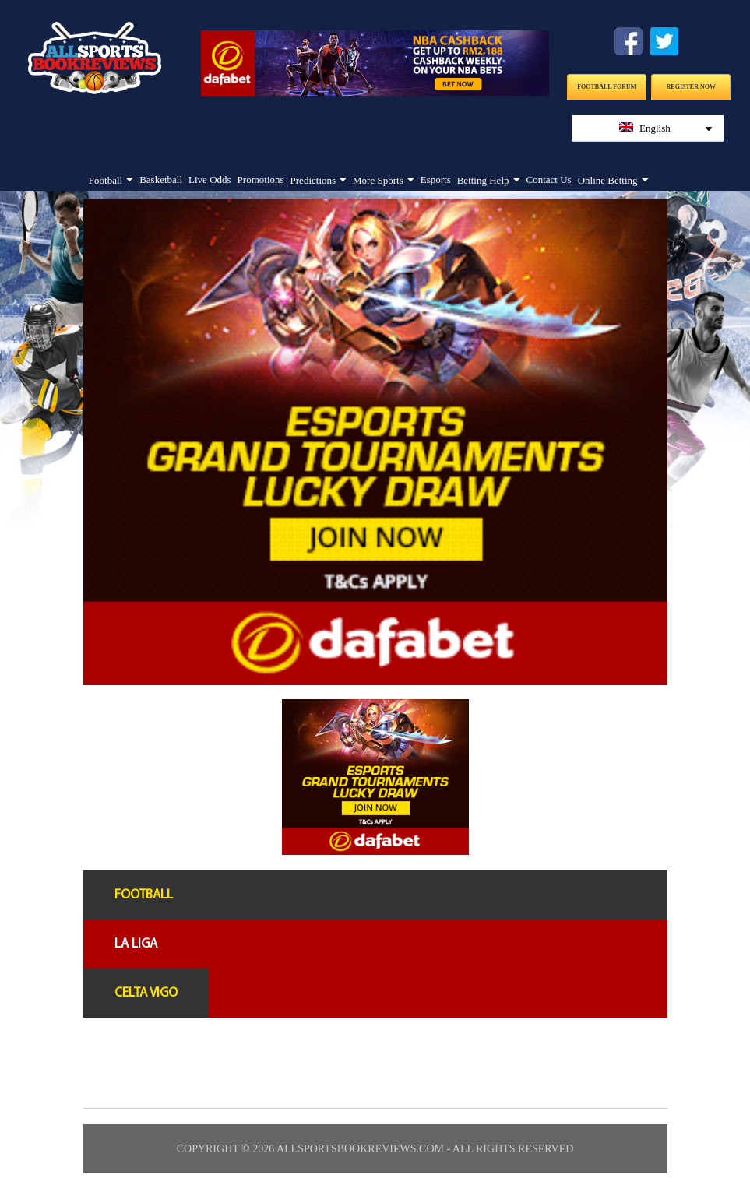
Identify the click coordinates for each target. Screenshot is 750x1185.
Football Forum (606, 86)
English (666, 128)
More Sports (378, 180)
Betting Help (483, 180)
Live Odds (209, 179)
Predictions (313, 180)
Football (105, 180)
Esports (436, 179)
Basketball (160, 179)
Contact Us (549, 179)
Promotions (261, 179)
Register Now (691, 86)
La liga (135, 944)
